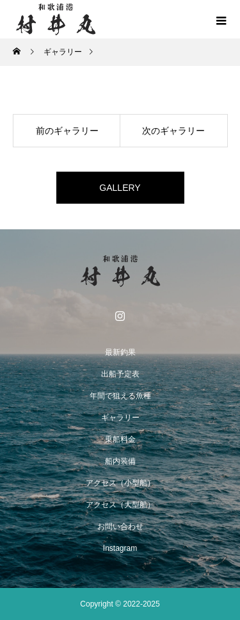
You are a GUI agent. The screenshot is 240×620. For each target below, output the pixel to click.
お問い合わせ (120, 526)
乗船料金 (120, 439)
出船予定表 (120, 374)
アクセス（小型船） (120, 482)
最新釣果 (120, 352)
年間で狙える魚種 (120, 395)
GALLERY (119, 188)
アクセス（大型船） (120, 504)
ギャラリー (120, 417)
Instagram (120, 548)
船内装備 (120, 461)
